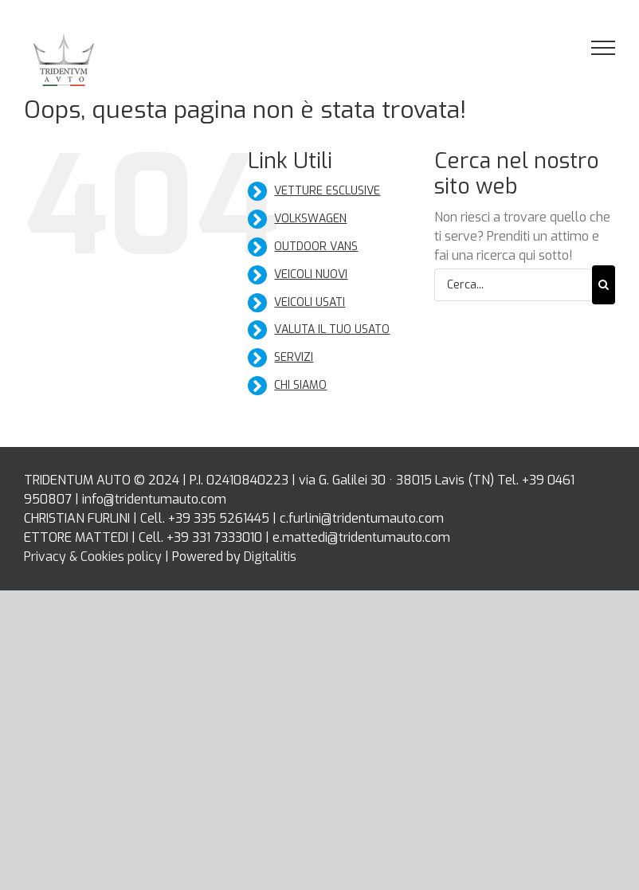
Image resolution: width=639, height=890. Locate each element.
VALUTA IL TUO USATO (332, 329)
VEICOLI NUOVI (310, 274)
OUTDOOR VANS (316, 246)
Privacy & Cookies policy (93, 556)
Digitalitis (270, 556)
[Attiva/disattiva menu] (603, 48)
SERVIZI (293, 357)
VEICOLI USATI (309, 302)
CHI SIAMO (300, 385)
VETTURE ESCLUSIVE (327, 190)
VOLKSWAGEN (310, 218)
